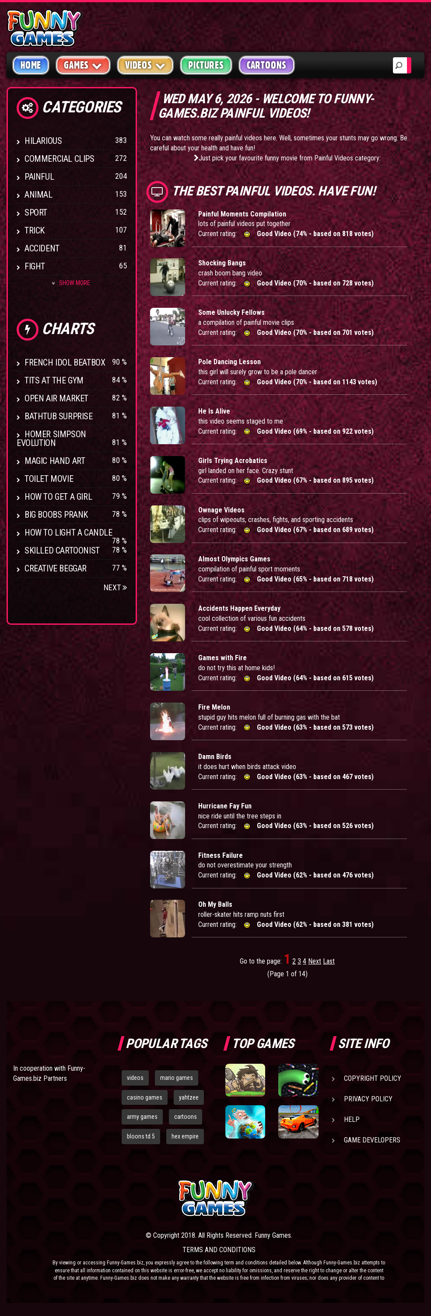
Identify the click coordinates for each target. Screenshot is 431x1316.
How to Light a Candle (68, 532)
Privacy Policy (368, 1099)
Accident (42, 248)
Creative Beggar (56, 568)
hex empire (185, 1136)
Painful (39, 176)
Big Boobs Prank (56, 514)
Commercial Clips (60, 158)
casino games (144, 1097)
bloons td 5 (141, 1136)
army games (142, 1116)
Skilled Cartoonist (62, 550)
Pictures (206, 65)
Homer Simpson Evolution (51, 438)
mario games (176, 1077)
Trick (35, 230)
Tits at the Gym (54, 380)
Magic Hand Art (55, 461)
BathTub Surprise (59, 416)
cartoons (185, 1116)
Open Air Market (56, 398)
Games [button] (83, 65)
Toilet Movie (49, 478)
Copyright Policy (372, 1078)
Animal (39, 194)
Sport (36, 212)
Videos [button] (145, 65)
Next (115, 587)
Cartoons (267, 65)
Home (31, 65)
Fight (35, 266)
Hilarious (43, 141)
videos (135, 1077)
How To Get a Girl (58, 496)
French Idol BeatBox (65, 362)
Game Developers (372, 1140)
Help (352, 1119)
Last (329, 961)
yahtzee (189, 1097)
